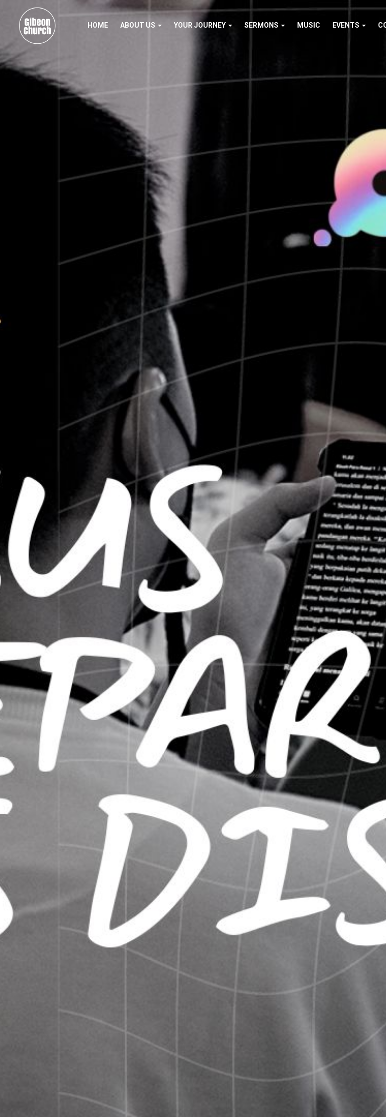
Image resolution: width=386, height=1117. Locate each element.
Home (97, 25)
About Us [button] (141, 25)
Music (308, 25)
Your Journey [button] (203, 25)
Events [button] (349, 25)
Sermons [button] (264, 25)
